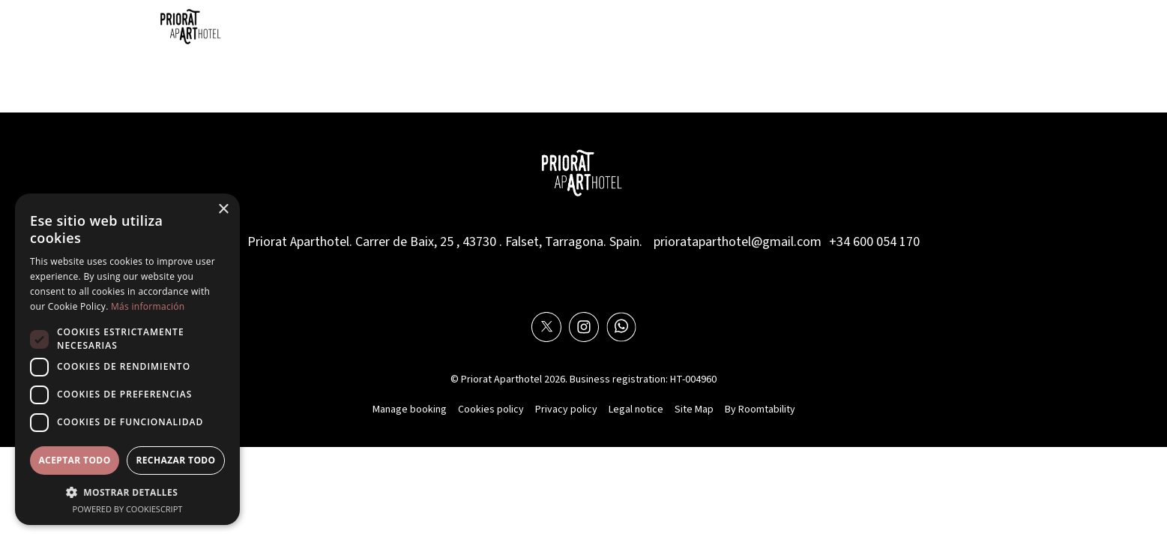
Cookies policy (491, 409)
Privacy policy (566, 409)
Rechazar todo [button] (175, 460)
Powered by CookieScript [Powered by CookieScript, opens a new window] (128, 508)
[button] (127, 492)
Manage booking (410, 409)
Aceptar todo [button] (74, 460)
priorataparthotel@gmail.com (737, 241)
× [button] (223, 209)
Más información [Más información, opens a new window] (147, 306)
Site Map (694, 409)
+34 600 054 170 (874, 241)
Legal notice (636, 409)
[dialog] (127, 359)
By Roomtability (760, 409)
